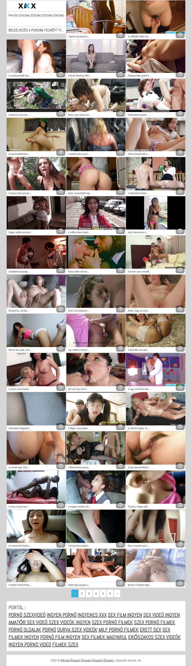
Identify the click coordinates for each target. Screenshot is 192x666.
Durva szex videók (77, 629)
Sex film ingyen (125, 615)
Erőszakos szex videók (154, 637)
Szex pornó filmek (112, 622)
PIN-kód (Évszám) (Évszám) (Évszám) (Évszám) (36, 15)
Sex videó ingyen (161, 615)
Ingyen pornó (62, 615)
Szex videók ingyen (70, 622)
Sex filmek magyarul (104, 637)
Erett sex (150, 629)
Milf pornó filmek (119, 629)
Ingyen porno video (30, 644)
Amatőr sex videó (29, 622)
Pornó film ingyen (60, 637)
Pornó (49, 629)
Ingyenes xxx (92, 615)
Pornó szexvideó (27, 615)
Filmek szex (65, 644)
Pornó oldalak (25, 629)
